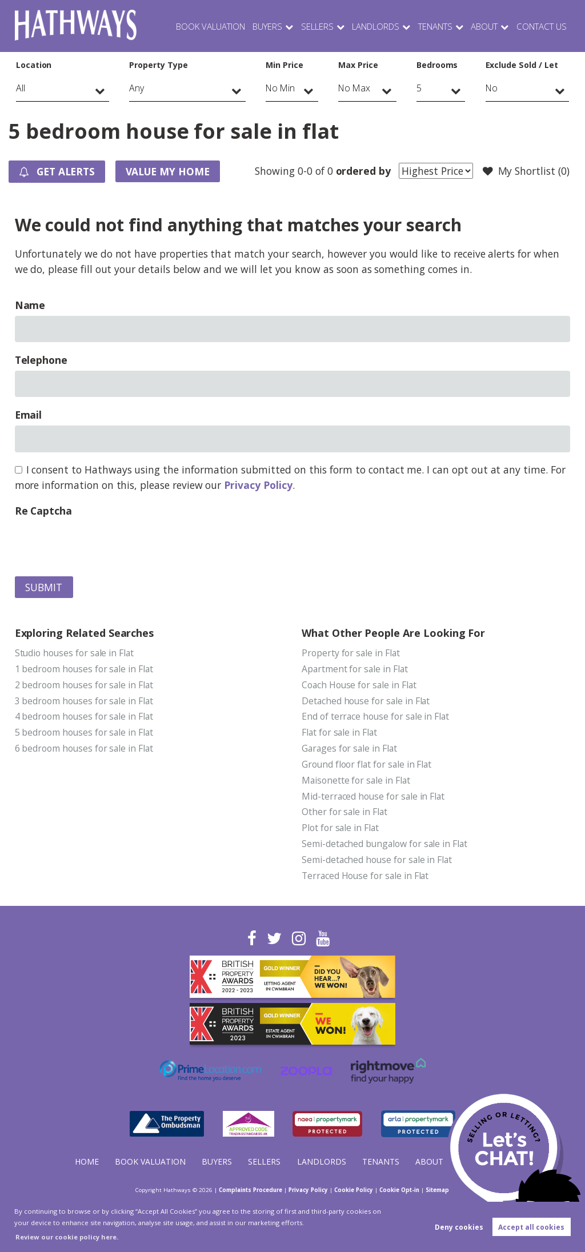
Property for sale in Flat (351, 653)
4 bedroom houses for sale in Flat (85, 717)
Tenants (432, 26)
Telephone (41, 360)
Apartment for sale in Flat (356, 669)
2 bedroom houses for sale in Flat (85, 685)
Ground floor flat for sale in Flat (368, 765)
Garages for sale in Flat (350, 749)
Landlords (370, 26)
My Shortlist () (525, 171)
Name (30, 305)
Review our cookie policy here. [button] (66, 1237)
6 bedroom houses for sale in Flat (85, 749)
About (483, 26)
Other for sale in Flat (345, 813)
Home (87, 1161)
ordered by (362, 171)
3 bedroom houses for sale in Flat (85, 701)
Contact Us (541, 26)
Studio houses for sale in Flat (75, 653)
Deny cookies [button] (459, 1227)
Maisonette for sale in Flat (357, 781)
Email (28, 415)
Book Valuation (202, 26)
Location (34, 64)
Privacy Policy (258, 485)
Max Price (358, 64)
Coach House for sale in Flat (360, 685)
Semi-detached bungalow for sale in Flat (386, 845)
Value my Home (171, 171)
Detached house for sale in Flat (367, 701)
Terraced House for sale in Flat (366, 877)
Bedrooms (437, 64)
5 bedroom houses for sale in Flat (85, 733)
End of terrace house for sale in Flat (376, 717)
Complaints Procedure (245, 1190)
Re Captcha (43, 510)
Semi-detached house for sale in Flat (378, 861)
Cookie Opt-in (404, 1190)
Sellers (311, 26)
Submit (43, 587)
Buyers (261, 26)
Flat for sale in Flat (340, 733)
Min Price (284, 64)
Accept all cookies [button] (531, 1227)
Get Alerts (58, 172)
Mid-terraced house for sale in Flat (374, 797)
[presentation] (102, 543)
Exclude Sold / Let (522, 64)
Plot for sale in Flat (341, 829)
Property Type (158, 64)
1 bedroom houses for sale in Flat (85, 669)
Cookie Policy (356, 1190)
